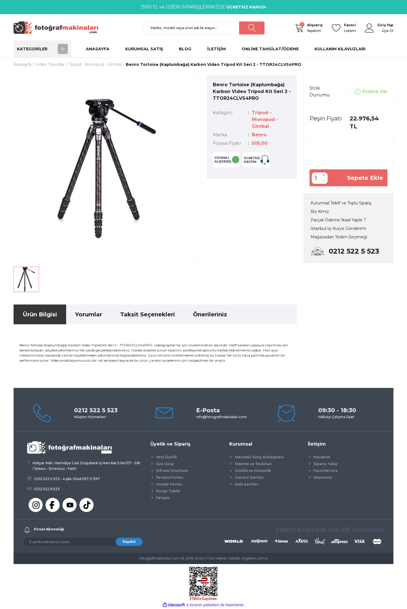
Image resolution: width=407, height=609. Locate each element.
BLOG (185, 48)
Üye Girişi (165, 464)
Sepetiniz (322, 477)
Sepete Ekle (365, 177)
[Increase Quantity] (323, 175)
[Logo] (58, 27)
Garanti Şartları (249, 477)
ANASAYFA (97, 48)
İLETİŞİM (216, 48)
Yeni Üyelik (166, 457)
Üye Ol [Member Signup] (387, 31)
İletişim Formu (169, 477)
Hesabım (321, 457)
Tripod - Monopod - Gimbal (265, 119)
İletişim (163, 498)
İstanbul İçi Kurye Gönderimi (338, 228)
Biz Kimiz (320, 211)
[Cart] (299, 28)
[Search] (203, 27)
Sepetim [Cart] (314, 27)
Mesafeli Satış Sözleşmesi (259, 457)
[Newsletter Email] (83, 542)
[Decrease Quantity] (323, 181)
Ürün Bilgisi (40, 314)
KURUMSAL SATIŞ (144, 48)
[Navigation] (42, 48)
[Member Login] (369, 28)
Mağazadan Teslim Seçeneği (339, 236)
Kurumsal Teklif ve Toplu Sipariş (341, 203)
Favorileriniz (325, 470)
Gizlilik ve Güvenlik (253, 470)
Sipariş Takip (325, 464)
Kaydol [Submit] (129, 541)
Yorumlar (88, 314)
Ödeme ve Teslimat (253, 464)
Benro (259, 134)
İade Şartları (246, 484)
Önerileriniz (210, 314)
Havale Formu (169, 484)
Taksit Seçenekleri (147, 314)
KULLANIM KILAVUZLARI (340, 48)
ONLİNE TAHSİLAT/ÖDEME (270, 48)
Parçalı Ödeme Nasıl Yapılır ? (338, 220)
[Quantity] (316, 178)
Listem (350, 27)
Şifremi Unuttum (172, 470)
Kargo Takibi (168, 491)
